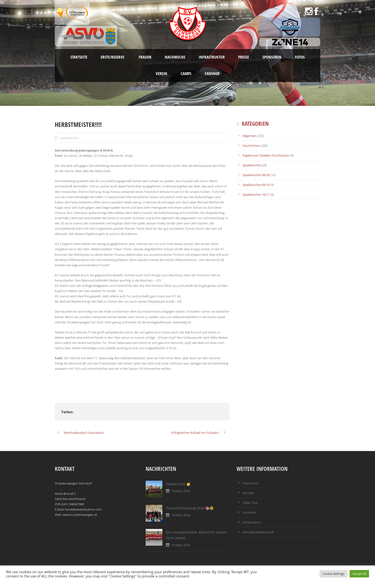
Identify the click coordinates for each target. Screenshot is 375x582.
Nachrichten (251, 145)
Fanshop (212, 73)
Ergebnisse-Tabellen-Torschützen (266, 155)
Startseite (78, 57)
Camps (186, 73)
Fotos (300, 57)
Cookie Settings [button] (333, 573)
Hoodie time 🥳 (178, 484)
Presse (243, 57)
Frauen (145, 57)
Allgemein (249, 136)
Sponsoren (271, 57)
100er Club (250, 502)
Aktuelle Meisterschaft (258, 532)
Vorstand (249, 512)
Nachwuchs (175, 57)
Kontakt (248, 493)
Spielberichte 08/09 (256, 175)
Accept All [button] (359, 573)
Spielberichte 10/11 (256, 194)
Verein (161, 73)
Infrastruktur (212, 57)
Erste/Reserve (113, 57)
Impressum (251, 483)
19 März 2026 (180, 491)
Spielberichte (69, 138)
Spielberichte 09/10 (256, 185)
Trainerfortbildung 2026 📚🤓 (190, 508)
